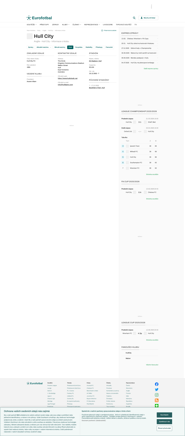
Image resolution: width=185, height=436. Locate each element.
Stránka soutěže (152, 174)
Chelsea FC (90, 388)
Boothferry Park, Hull (97, 88)
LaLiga (49, 388)
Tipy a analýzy (110, 406)
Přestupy (44, 25)
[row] (139, 120)
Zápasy (55, 25)
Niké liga (49, 401)
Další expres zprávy (151, 68)
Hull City (50, 30)
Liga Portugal (51, 404)
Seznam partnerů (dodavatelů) (94, 420)
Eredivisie (50, 406)
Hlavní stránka (31, 30)
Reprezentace (92, 25)
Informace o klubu (60, 30)
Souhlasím (164, 415)
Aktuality (109, 385)
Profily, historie (110, 401)
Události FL (70, 396)
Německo (129, 398)
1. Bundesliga (51, 393)
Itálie (127, 396)
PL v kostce (70, 390)
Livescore (108, 25)
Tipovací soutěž (123, 25)
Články (108, 383)
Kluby (66, 25)
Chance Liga (51, 398)
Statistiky (89, 47)
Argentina (129, 404)
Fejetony (109, 396)
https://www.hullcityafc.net (67, 78)
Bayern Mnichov (91, 398)
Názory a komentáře (112, 393)
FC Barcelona (91, 401)
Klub (70, 47)
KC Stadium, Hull (95, 61)
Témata (69, 383)
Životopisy (109, 398)
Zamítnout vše (164, 421)
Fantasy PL (70, 393)
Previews (109, 388)
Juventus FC (90, 396)
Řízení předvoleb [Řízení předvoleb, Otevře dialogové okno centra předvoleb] (164, 428)
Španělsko (129, 401)
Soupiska (78, 47)
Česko (128, 385)
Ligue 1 (49, 396)
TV (136, 25)
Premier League (52, 385)
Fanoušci (109, 47)
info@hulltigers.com (65, 85)
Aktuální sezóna (44, 47)
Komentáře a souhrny (112, 390)
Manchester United (92, 390)
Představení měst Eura (73, 388)
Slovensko (129, 388)
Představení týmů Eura (73, 385)
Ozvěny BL (70, 398)
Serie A (49, 390)
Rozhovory (109, 404)
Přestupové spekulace (73, 406)
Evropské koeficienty (73, 401)
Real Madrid (90, 404)
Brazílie (128, 406)
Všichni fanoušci (152, 365)
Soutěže (32, 25)
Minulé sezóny (60, 47)
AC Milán (89, 393)
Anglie (44, 30)
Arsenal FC (90, 385)
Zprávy (30, 47)
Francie (128, 393)
